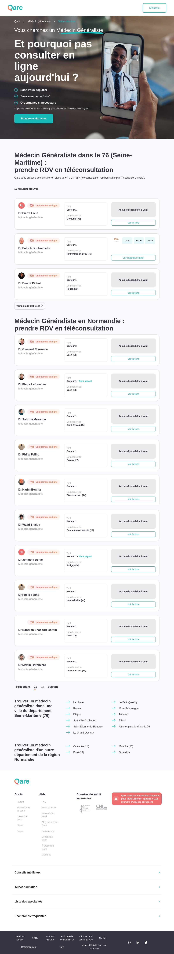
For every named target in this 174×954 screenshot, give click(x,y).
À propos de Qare (48, 847)
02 (42, 686)
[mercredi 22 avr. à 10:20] (139, 240)
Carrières (46, 854)
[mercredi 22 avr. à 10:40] (150, 240)
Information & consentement (86, 938)
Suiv (52, 687)
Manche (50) (126, 746)
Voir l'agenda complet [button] (133, 258)
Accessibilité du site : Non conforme (94, 947)
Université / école (22, 818)
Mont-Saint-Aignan (129, 708)
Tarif (61, 947)
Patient (20, 801)
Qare (17, 21)
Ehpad (20, 825)
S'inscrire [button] (154, 8)
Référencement (28, 947)
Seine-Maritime (66, 21)
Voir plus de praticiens (28, 306)
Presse (20, 831)
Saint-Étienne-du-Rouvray (88, 726)
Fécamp (123, 714)
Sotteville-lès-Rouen (84, 720)
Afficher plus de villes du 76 (134, 726)
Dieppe (77, 714)
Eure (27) (78, 752)
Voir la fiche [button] (133, 222)
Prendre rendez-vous (33, 118)
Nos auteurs (48, 831)
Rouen (77, 708)
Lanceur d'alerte (50, 938)
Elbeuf (122, 720)
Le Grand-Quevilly (83, 732)
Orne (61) (124, 752)
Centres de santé (47, 838)
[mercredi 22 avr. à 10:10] (127, 240)
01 (35, 686)
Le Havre (78, 702)
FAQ (44, 801)
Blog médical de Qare (50, 824)
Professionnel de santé (23, 809)
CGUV (35, 938)
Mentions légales (20, 938)
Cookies (103, 938)
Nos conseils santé (48, 815)
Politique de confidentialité (67, 938)
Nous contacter (49, 807)
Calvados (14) (81, 746)
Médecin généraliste (39, 21)
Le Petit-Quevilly (128, 702)
